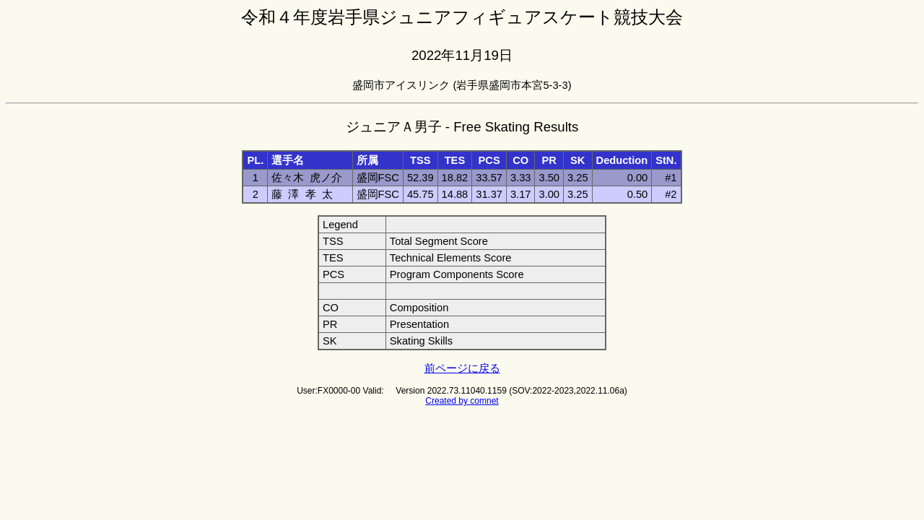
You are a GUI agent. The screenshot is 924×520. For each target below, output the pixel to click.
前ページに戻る (462, 368)
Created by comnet (461, 401)
